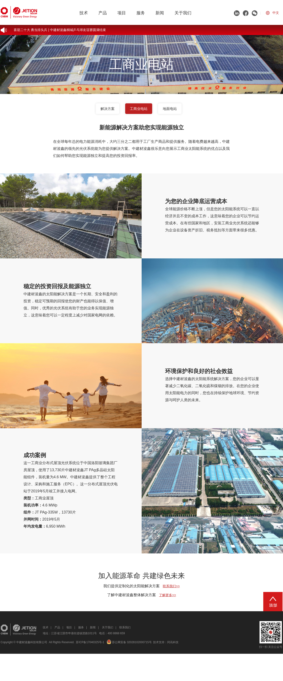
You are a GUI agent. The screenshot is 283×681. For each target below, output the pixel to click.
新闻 (159, 13)
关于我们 (182, 13)
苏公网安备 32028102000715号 (129, 642)
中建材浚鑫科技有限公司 (31, 642)
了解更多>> (167, 595)
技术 (83, 13)
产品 (102, 13)
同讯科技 (172, 642)
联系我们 (125, 627)
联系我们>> (171, 586)
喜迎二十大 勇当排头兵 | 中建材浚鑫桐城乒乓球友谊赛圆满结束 (60, 30)
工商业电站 (138, 109)
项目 (121, 13)
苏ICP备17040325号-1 (90, 642)
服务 (140, 13)
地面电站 (170, 109)
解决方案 (108, 109)
